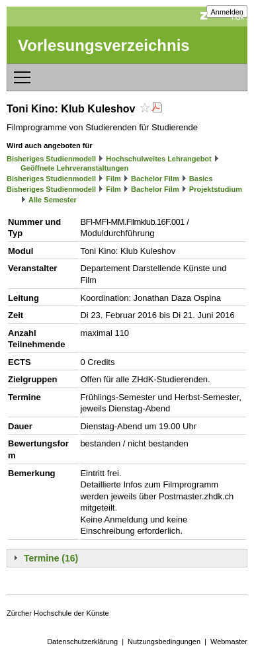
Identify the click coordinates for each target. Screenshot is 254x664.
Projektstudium (215, 189)
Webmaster (228, 641)
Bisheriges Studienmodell (51, 159)
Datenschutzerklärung (82, 641)
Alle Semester (52, 200)
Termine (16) (51, 558)
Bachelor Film (155, 179)
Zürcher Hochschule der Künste (58, 613)
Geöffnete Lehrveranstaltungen (74, 168)
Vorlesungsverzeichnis (104, 45)
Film (113, 179)
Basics (200, 179)
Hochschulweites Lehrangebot (159, 159)
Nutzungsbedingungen (164, 641)
